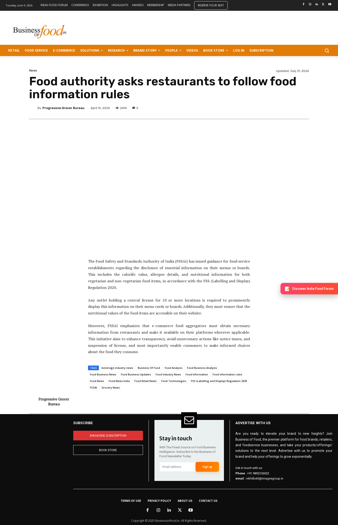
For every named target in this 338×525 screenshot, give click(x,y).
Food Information (197, 374)
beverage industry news (117, 368)
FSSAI (93, 387)
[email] (177, 467)
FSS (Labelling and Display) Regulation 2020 (219, 381)
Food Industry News (168, 374)
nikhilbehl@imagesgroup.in (264, 478)
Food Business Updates (136, 374)
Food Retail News (145, 381)
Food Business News (103, 374)
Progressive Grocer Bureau (63, 108)
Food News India (119, 381)
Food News (97, 381)
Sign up (207, 466)
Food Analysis (173, 368)
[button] (326, 50)
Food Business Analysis (202, 368)
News (33, 70)
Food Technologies (173, 381)
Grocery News (111, 387)
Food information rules (227, 374)
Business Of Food (149, 368)
